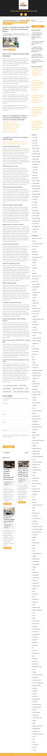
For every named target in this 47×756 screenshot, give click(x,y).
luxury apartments (36, 553)
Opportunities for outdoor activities (12, 127)
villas (33, 723)
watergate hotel (36, 728)
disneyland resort (36, 375)
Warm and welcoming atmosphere (12, 124)
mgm (33, 569)
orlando (34, 588)
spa (33, 656)
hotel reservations (36, 483)
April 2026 (34, 143)
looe (33, 550)
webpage (33, 95)
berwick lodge (35, 286)
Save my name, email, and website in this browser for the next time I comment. (16, 436)
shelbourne (35, 642)
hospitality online (36, 470)
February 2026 (35, 148)
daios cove (35, 354)
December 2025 (36, 153)
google (34, 432)
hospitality (35, 467)
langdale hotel (36, 513)
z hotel (34, 750)
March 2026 (35, 145)
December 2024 (36, 186)
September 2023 (36, 226)
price (33, 604)
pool (33, 596)
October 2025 (35, 159)
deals (33, 359)
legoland (34, 537)
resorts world (35, 623)
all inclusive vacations (37, 243)
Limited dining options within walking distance (14, 141)
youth (33, 742)
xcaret (34, 736)
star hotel (34, 661)
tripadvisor (35, 691)
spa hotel (34, 658)
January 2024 (35, 215)
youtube (34, 747)
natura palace (35, 577)
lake (33, 510)
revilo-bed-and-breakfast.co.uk (23, 11)
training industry (36, 685)
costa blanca (35, 348)
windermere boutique (37, 734)
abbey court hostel (37, 238)
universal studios (36, 704)
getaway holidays (36, 418)
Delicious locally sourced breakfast (12, 125)
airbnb (34, 241)
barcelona (34, 268)
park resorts (35, 594)
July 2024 (34, 199)
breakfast (34, 295)
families (34, 400)
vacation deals (36, 712)
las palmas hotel (36, 518)
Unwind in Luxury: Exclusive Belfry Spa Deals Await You (37, 61)
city (33, 346)
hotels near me (36, 489)
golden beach (35, 424)
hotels (33, 486)
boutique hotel (36, 292)
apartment (35, 251)
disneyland (35, 367)
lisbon (33, 540)
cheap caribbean (36, 340)
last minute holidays (37, 529)
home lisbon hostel (37, 462)
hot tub (34, 472)
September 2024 (36, 194)
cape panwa (35, 324)
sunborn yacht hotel (37, 674)
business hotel (36, 311)
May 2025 (34, 172)
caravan (34, 327)
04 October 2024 (7, 34)
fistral (33, 408)
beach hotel (35, 278)
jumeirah (34, 502)
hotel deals (35, 480)
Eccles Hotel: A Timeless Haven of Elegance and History (37, 43)
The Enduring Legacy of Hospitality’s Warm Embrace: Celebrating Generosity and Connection (37, 72)
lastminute (35, 534)
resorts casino (35, 620)
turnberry (34, 693)
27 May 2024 (22, 478)
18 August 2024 (8, 524)
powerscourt (35, 599)
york (33, 739)
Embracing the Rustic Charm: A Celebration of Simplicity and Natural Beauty (23, 472)
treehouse (34, 688)
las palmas (35, 515)
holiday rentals (36, 453)
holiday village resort (37, 456)
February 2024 (35, 213)
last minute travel (36, 532)
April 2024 (34, 207)
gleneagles (35, 421)
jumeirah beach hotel (37, 505)
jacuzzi (34, 499)
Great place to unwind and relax (11, 132)
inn (33, 497)
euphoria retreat (36, 394)
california (34, 316)
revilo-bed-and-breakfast (19, 34)
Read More (8, 504)
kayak (33, 507)
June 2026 (34, 137)
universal (34, 701)
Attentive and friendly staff (10, 128)
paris (33, 591)
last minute (35, 524)
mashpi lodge (35, 564)
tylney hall (35, 696)
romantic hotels (36, 634)
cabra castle (35, 313)
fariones (34, 405)
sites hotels (35, 645)
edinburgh (35, 389)
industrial (34, 494)
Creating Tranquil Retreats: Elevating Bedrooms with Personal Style (8, 474)
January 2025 (35, 183)
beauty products (36, 284)
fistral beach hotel (36, 410)
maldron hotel (35, 559)
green (33, 437)
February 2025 (35, 180)
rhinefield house (36, 629)
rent (33, 612)
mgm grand (35, 572)
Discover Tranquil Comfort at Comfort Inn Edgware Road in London (37, 56)
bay (33, 270)
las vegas (34, 521)
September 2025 (36, 161)
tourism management (37, 682)
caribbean (34, 330)
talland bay (35, 677)
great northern (36, 435)
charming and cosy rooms (11, 385)
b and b (34, 265)
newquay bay (35, 583)
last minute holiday (37, 526)
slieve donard (35, 653)
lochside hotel (35, 542)
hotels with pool (36, 491)
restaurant (35, 626)
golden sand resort (37, 427)
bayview (34, 273)
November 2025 (36, 156)
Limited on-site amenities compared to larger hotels (15, 144)
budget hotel (35, 303)
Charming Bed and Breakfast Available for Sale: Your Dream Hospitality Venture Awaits (37, 35)
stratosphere (35, 664)
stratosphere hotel (37, 666)
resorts (34, 618)
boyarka (33, 69)
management (35, 561)
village (34, 720)
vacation (34, 709)
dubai (33, 381)
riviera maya (35, 631)
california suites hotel (37, 319)
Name (4, 414)
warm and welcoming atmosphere (21, 391)
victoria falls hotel (36, 717)
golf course (35, 429)
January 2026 (35, 151)
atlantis (34, 262)
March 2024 (35, 210)
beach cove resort (36, 276)
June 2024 (34, 202)
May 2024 (34, 205)
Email (4, 422)
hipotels (34, 445)
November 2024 (36, 188)
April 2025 (34, 175)
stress (33, 669)
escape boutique (36, 392)
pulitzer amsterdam (37, 610)
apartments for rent (37, 257)
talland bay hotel (36, 680)
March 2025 (35, 178)
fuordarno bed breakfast (18, 388)
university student (36, 707)
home (33, 459)
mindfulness (35, 575)
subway (34, 672)
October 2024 (35, 191)
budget (34, 300)
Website (4, 430)
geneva (34, 413)
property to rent (36, 607)
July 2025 (34, 167)
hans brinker (35, 443)
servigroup (35, 637)
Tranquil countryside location (10, 121)
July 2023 (34, 231)
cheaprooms (35, 343)
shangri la (34, 639)
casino (34, 335)
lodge (33, 545)
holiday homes (36, 451)
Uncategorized (22, 20)
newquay (34, 580)
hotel (33, 475)
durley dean (35, 386)
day (33, 356)
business (34, 305)
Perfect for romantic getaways (11, 129)
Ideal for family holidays (9, 131)
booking (34, 289)
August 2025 (35, 164)
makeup (34, 556)
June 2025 (34, 169)
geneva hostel (35, 416)
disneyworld (35, 378)
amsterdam (35, 246)
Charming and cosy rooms (10, 123)
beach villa (35, 281)
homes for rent (36, 464)
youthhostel (35, 744)
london (34, 548)
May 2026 (34, 140)
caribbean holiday (36, 332)
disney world (35, 365)
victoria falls (35, 715)
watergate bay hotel (37, 726)
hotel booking (35, 478)
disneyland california (37, 370)
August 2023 (35, 229)
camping (34, 322)
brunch (34, 297)
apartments (35, 254)
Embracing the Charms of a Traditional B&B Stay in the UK (9, 519)
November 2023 (36, 221)
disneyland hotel (36, 373)
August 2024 (35, 196)
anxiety (34, 249)
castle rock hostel (36, 338)
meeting (34, 567)
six (33, 647)
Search (33, 20)
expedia (34, 397)
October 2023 (35, 223)
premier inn (35, 602)
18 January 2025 (8, 481)
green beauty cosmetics (38, 440)
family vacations (36, 402)
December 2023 (36, 218)
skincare (34, 650)
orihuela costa (36, 585)
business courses (36, 308)
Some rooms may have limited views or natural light (15, 142)
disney (34, 362)
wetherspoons (35, 731)
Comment (5, 403)
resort (33, 615)
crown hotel (35, 351)
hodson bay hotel (36, 448)
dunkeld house (36, 383)
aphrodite (34, 260)
